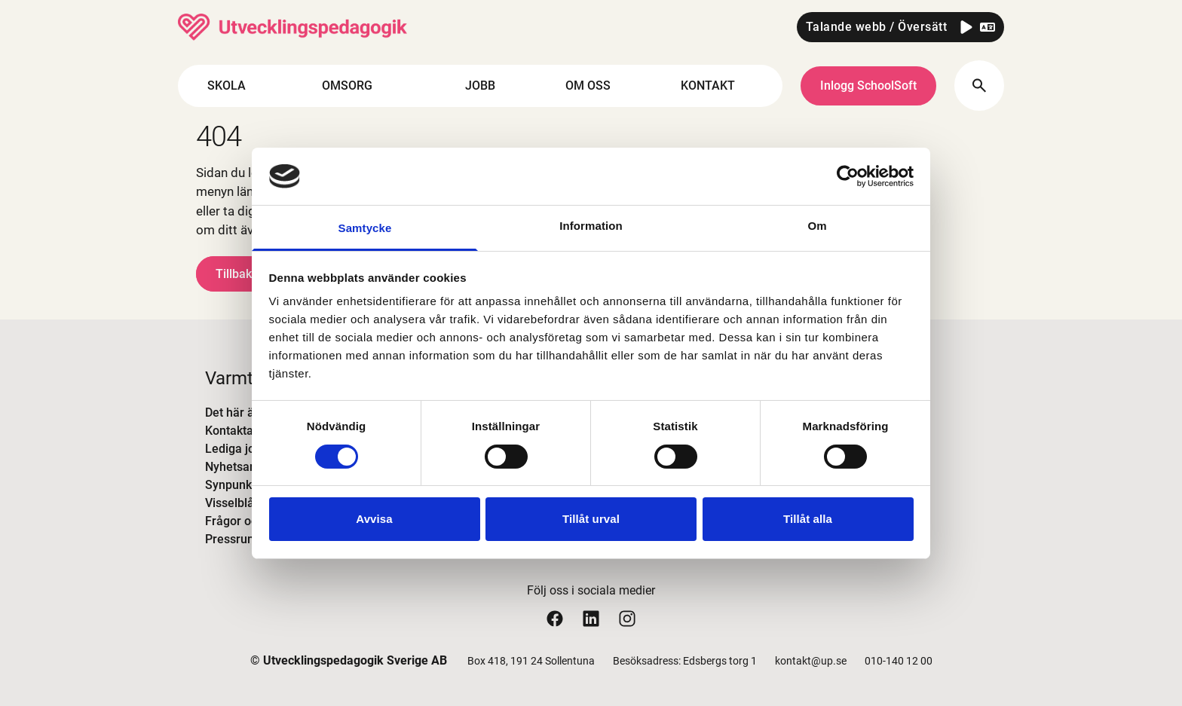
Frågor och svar (247, 521)
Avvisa (374, 518)
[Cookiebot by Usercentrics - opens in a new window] (848, 176)
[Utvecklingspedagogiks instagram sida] (627, 618)
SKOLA (239, 86)
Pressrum (231, 539)
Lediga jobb (236, 449)
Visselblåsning (244, 503)
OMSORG (360, 86)
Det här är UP (241, 412)
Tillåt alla (807, 518)
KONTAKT (721, 86)
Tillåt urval (591, 518)
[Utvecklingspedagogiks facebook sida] (555, 618)
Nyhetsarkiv (237, 467)
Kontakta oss (240, 430)
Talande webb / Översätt (877, 27)
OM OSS (600, 86)
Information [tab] (591, 225)
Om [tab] (816, 225)
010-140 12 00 (898, 661)
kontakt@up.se (811, 661)
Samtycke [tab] (365, 228)
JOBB (480, 85)
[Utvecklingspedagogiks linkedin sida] (591, 618)
